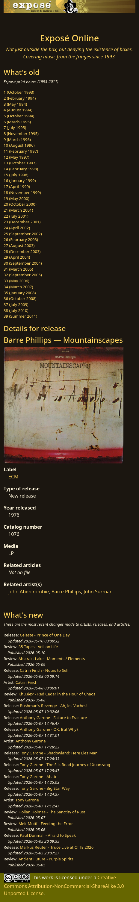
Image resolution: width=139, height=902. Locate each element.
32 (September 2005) (23, 275)
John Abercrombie (28, 591)
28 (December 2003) (22, 251)
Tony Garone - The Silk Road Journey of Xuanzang (65, 764)
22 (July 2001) (16, 216)
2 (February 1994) (20, 98)
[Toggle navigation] (19, 22)
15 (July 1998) (16, 175)
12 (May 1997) (16, 157)
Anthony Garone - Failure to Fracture (53, 717)
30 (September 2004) (23, 263)
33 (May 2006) (16, 281)
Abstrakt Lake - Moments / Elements (52, 658)
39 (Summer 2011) (20, 316)
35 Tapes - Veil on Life (38, 646)
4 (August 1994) (18, 110)
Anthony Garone (31, 741)
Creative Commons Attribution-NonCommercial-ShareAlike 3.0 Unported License (64, 885)
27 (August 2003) (19, 245)
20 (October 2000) (20, 204)
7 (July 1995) (15, 127)
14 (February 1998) (21, 169)
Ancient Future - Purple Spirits (46, 859)
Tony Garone (27, 800)
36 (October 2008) (20, 298)
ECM (13, 476)
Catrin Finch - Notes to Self (44, 670)
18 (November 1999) (22, 192)
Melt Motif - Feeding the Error (46, 823)
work (47, 877)
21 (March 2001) (18, 210)
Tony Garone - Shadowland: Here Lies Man (58, 753)
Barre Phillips (66, 591)
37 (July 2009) (16, 304)
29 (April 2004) (17, 257)
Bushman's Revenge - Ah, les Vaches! (53, 705)
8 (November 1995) (21, 133)
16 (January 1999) (20, 180)
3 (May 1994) (15, 104)
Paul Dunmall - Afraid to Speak (48, 835)
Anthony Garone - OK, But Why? (49, 729)
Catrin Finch (26, 682)
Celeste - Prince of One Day (45, 635)
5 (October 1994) (19, 116)
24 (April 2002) (17, 228)
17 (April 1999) (17, 186)
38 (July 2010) (16, 310)
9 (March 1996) (17, 139)
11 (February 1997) (21, 151)
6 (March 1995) (17, 122)
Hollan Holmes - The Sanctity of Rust (52, 812)
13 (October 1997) (20, 163)
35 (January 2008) (20, 292)
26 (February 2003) (21, 239)
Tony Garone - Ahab (38, 776)
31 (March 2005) (18, 269)
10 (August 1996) (19, 145)
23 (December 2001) (22, 222)
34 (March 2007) (18, 286)
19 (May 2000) (16, 198)
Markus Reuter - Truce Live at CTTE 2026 (56, 847)
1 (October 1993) (19, 92)
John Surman (98, 591)
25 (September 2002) (23, 234)
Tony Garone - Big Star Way (45, 788)
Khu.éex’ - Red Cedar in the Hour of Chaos (57, 694)
